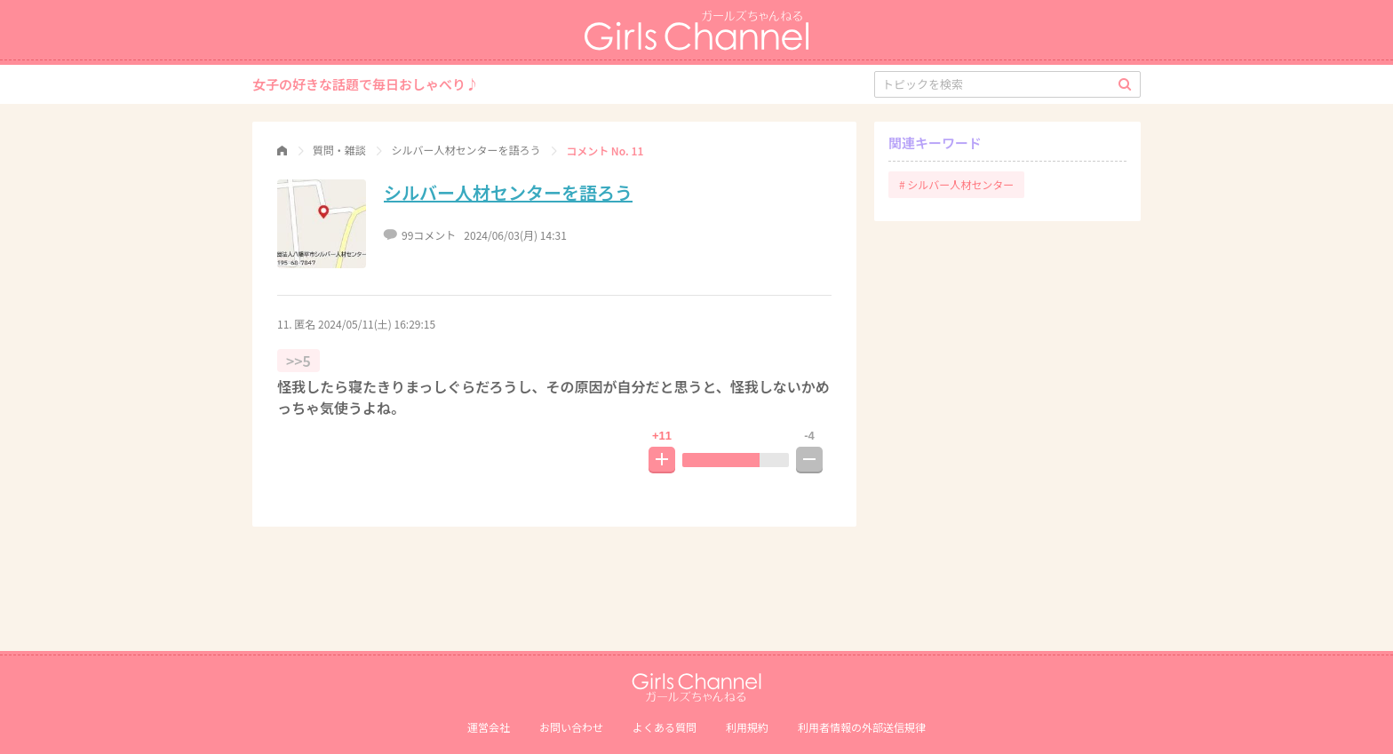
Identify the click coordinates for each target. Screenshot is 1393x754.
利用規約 (747, 726)
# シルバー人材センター (956, 184)
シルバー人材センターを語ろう (508, 192)
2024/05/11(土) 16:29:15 (376, 323)
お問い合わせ (571, 726)
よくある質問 (664, 726)
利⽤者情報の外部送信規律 (862, 726)
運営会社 (488, 726)
